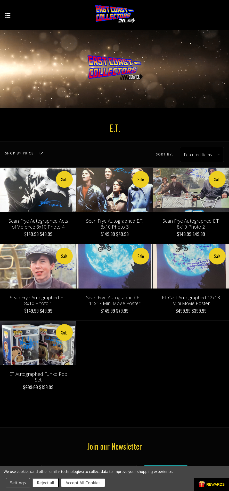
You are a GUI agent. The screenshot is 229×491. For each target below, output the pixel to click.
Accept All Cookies (83, 483)
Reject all (45, 483)
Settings (18, 483)
